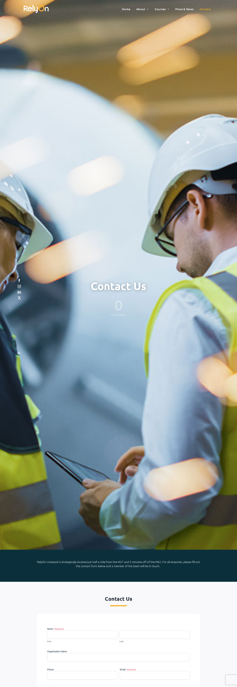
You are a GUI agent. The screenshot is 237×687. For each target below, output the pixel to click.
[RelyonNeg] (36, 6)
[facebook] (19, 280)
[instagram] (19, 286)
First (49, 641)
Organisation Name (57, 651)
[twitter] (19, 298)
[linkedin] (19, 292)
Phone (50, 669)
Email (128, 669)
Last (121, 641)
